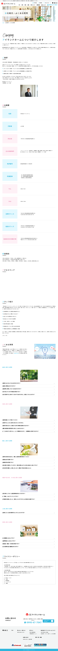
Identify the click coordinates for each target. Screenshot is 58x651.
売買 (22, 4)
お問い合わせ (46, 2)
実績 (28, 4)
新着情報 (40, 2)
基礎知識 (38, 4)
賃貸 (25, 4)
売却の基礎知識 (32, 632)
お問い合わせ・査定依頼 (27, 639)
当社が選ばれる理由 (44, 632)
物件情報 (34, 2)
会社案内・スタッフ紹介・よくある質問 (48, 633)
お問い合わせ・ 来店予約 (47, 621)
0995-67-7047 (52, 5)
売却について (33, 4)
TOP (19, 4)
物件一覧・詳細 (38, 637)
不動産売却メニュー (33, 633)
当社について (43, 4)
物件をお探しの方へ (21, 632)
